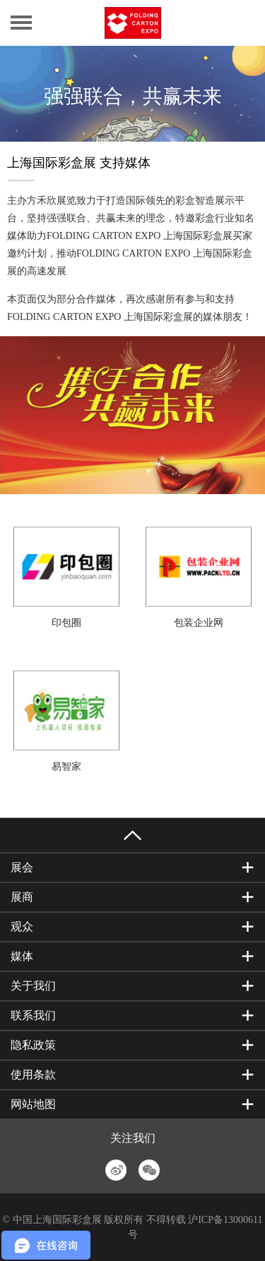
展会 (22, 867)
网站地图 (33, 1104)
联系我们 (33, 1015)
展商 (22, 897)
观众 (22, 927)
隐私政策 (33, 1045)
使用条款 (33, 1075)
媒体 (22, 956)
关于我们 (33, 986)
